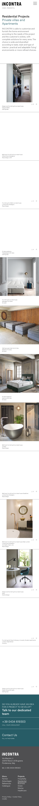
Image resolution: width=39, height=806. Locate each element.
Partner (5, 778)
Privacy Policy (6, 797)
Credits (4, 799)
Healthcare (22, 790)
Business (21, 783)
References (6, 783)
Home (4, 8)
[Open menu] (35, 3)
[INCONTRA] (8, 4)
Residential (22, 781)
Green (20, 785)
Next (36, 104)
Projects (21, 776)
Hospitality (22, 778)
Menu (4, 776)
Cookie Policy (17, 797)
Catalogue (6, 785)
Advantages (6, 781)
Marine (20, 788)
